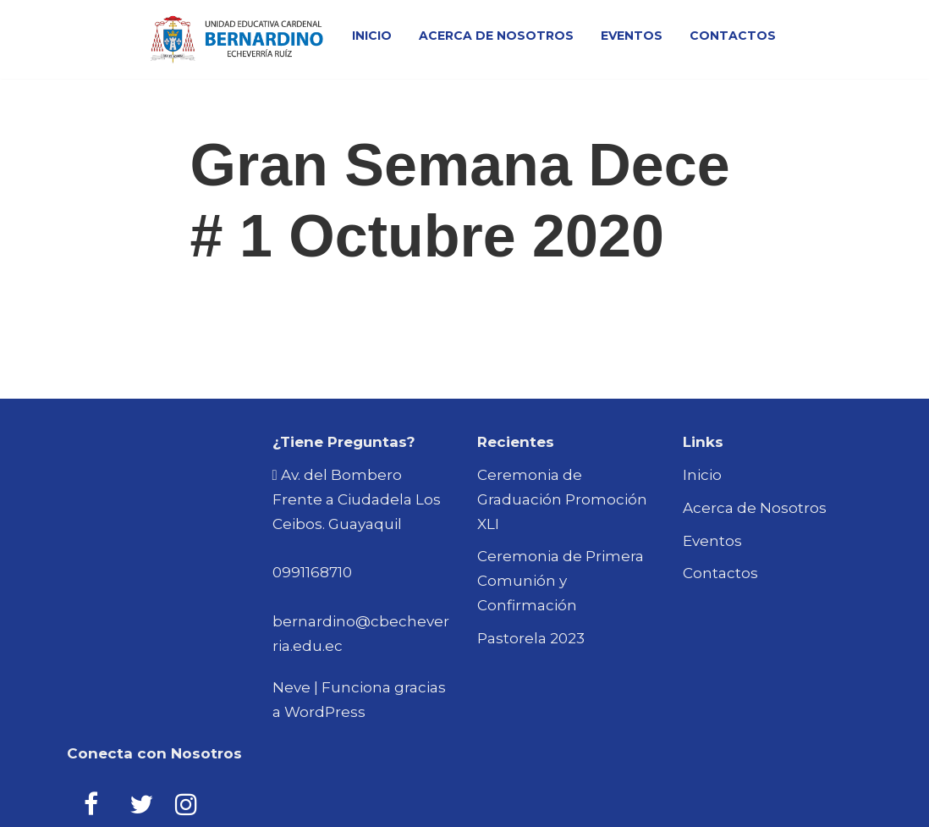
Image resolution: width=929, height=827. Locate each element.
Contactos (733, 35)
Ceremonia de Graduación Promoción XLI (562, 499)
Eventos (631, 35)
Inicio (372, 35)
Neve (291, 687)
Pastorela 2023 (531, 638)
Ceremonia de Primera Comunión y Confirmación (560, 581)
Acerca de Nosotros (496, 35)
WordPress (325, 711)
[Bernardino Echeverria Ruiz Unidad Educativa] (236, 39)
